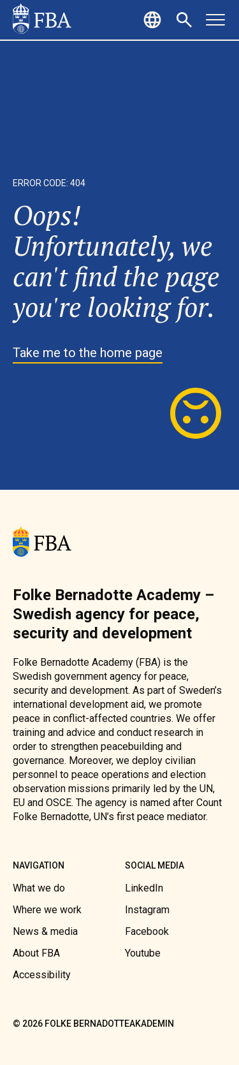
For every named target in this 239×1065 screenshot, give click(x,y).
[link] (42, 20)
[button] (154, 20)
